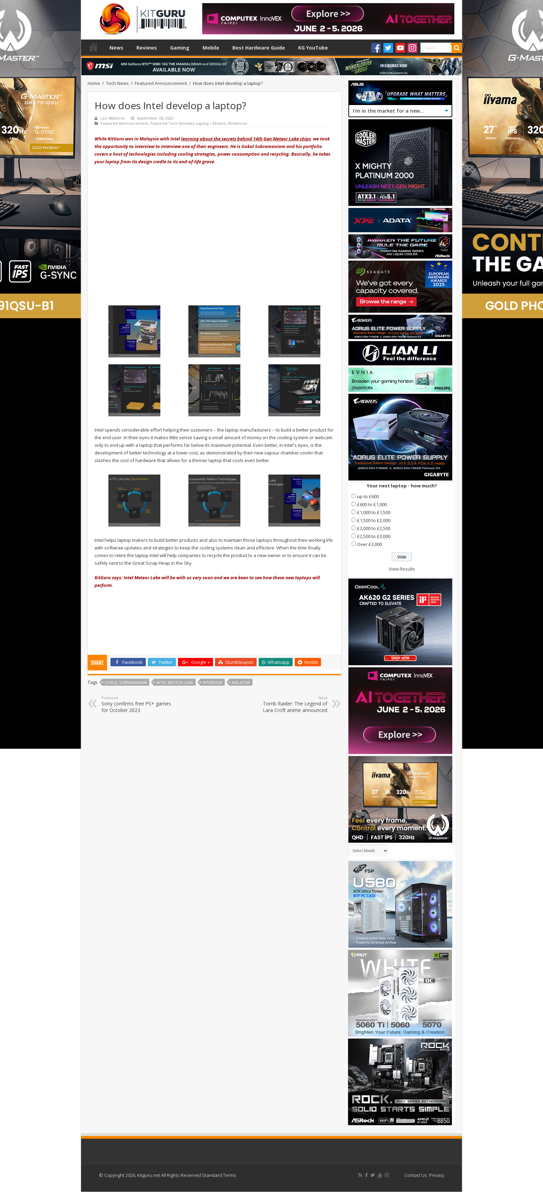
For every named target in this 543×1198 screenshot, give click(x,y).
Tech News (117, 83)
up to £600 (368, 496)
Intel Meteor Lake (174, 682)
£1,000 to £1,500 (373, 512)
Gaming (179, 47)
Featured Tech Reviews (172, 123)
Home (93, 47)
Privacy (436, 1175)
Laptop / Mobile (211, 123)
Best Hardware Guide (258, 47)
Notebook (237, 123)
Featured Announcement (161, 83)
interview (212, 682)
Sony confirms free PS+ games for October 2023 (136, 704)
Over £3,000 (369, 544)
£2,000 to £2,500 (373, 528)
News (116, 47)
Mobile (211, 47)
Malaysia (241, 682)
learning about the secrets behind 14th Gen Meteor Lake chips (246, 139)
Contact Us (415, 1175)
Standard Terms (219, 1175)
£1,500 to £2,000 (373, 520)
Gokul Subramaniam (126, 682)
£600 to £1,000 (372, 504)
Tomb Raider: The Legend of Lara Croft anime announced (291, 704)
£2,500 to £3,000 (373, 536)
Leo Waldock (112, 118)
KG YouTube (313, 47)
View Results (402, 569)
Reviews (146, 47)
